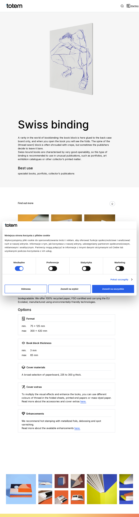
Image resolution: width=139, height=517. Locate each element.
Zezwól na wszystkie (113, 289)
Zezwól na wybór (69, 289)
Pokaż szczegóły (119, 279)
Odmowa (26, 289)
